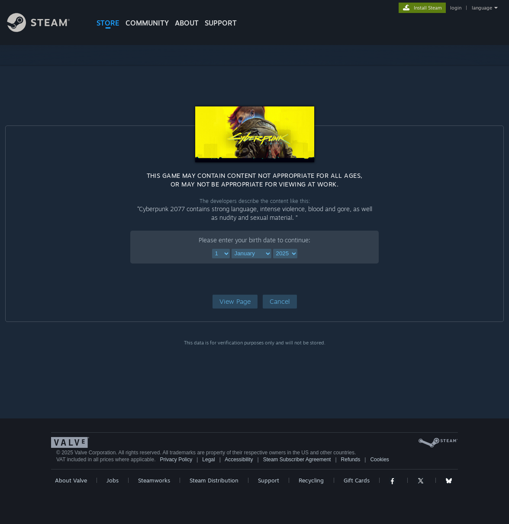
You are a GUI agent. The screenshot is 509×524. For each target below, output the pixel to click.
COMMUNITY (147, 23)
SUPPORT (221, 23)
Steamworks (154, 480)
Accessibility (239, 459)
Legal (208, 459)
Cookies (379, 459)
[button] (235, 302)
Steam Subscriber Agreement (297, 459)
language (482, 8)
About (187, 23)
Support (268, 480)
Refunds (351, 459)
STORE (108, 23)
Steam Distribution (214, 480)
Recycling (311, 480)
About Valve (71, 480)
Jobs (112, 480)
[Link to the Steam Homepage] (45, 29)
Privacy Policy (176, 459)
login (455, 8)
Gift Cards (357, 480)
